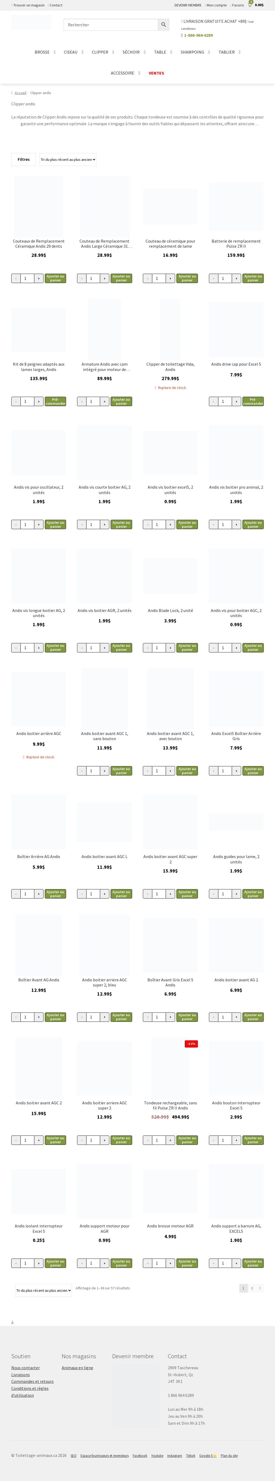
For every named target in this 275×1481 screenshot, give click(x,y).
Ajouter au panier (55, 278)
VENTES (156, 73)
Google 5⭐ (208, 1455)
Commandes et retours (32, 1381)
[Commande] (67, 159)
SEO (74, 1455)
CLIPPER (100, 52)
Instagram (174, 1455)
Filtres (24, 159)
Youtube (157, 1455)
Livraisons (20, 1374)
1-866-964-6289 (198, 35)
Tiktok (190, 1455)
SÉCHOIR (131, 52)
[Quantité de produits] (27, 278)
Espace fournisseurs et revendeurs (105, 1455)
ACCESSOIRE (122, 73)
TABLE (160, 52)
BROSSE (42, 52)
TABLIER (227, 52)
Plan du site (229, 1455)
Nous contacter (25, 1367)
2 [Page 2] (252, 1288)
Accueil (20, 92)
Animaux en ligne (77, 1367)
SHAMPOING (192, 52)
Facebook (140, 1455)
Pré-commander (55, 401)
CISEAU (70, 52)
